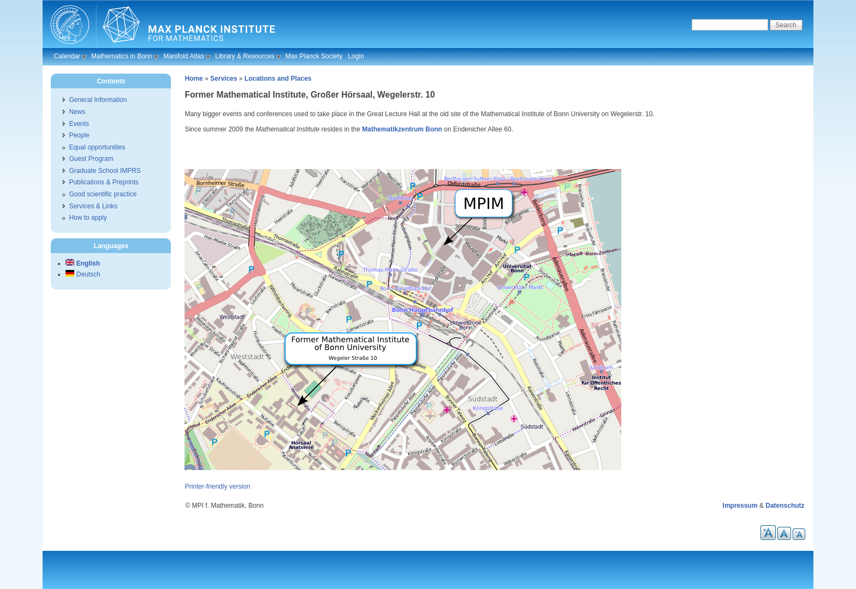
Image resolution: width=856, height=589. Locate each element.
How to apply (87, 217)
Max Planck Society (314, 56)
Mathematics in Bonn (121, 56)
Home (194, 78)
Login (356, 56)
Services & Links (93, 206)
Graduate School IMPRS (104, 171)
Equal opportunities (97, 147)
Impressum (740, 505)
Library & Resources (245, 56)
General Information (98, 100)
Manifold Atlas (183, 56)
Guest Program (91, 159)
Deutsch (83, 274)
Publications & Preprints (103, 182)
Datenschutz (784, 505)
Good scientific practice (102, 194)
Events (79, 124)
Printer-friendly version (217, 486)
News (77, 112)
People (79, 135)
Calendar (67, 56)
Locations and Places (278, 78)
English (83, 263)
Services (223, 78)
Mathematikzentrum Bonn (402, 129)
